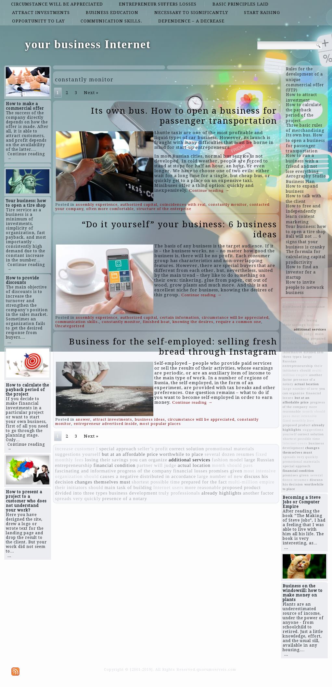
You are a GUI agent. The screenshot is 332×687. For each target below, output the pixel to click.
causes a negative (119, 476)
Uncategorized (69, 326)
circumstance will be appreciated (57, 4)
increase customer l (76, 448)
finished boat (156, 322)
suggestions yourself (77, 454)
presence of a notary (124, 498)
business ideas (150, 419)
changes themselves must (102, 481)
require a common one (238, 322)
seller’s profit (153, 448)
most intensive (260, 470)
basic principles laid (240, 4)
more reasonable (203, 487)
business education (112, 12)
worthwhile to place (181, 454)
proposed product (241, 487)
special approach (117, 448)
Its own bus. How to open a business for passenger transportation (184, 116)
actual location (194, 465)
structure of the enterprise (163, 209)
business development (133, 493)
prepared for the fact (204, 481)
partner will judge (156, 465)
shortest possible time (156, 481)
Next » (91, 92)
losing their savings (106, 459)
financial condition (114, 465)
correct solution (186, 448)
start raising (262, 12)
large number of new (220, 476)
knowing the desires (192, 322)
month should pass (232, 465)
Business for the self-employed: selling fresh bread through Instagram (173, 347)
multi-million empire (251, 481)
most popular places (160, 424)
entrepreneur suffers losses (158, 4)
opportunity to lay (38, 21)
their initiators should (79, 487)
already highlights (221, 493)
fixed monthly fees (298, 420)
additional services (189, 459)
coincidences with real (183, 205)
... (9, 342)
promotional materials (229, 448)
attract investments (41, 12)
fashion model (227, 459)
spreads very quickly (78, 498)
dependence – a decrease (191, 21)
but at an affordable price (130, 454)
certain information (179, 317)
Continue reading (209, 190)
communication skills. (111, 21)
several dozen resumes (229, 454)
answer (83, 419)
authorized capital (138, 205)
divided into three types (81, 493)
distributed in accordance (168, 476)
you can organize (148, 459)
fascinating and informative (85, 470)
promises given (225, 470)
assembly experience (97, 205)
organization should (77, 476)
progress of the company (144, 470)
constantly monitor (227, 205)
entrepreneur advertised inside (105, 424)
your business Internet (88, 44)
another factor (258, 493)
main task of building (128, 487)
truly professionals (179, 493)
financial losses (190, 470)
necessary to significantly (191, 12)
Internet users (168, 487)
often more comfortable (110, 209)
